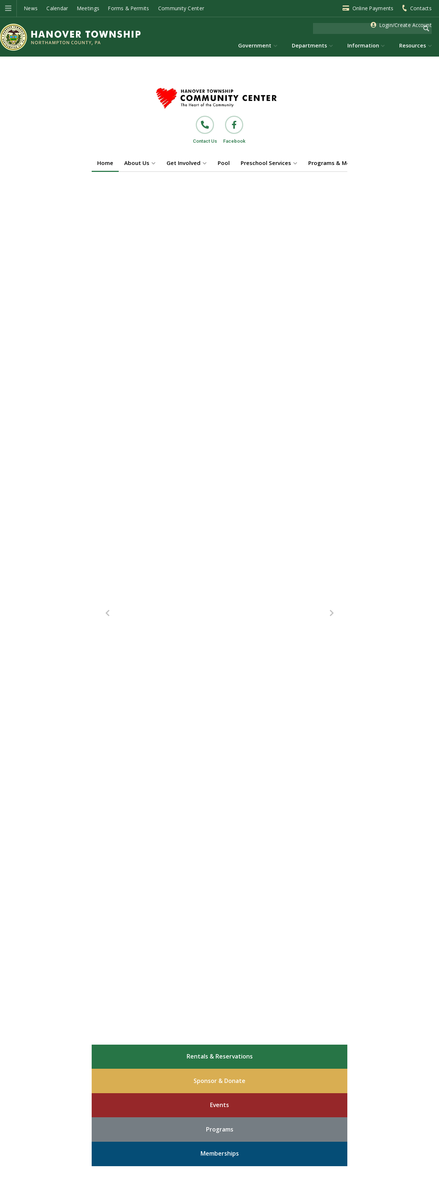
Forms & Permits (128, 8)
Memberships (220, 1153)
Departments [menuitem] (309, 45)
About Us (136, 162)
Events (219, 1105)
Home (105, 162)
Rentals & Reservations (220, 1056)
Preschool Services (266, 162)
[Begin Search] (426, 28)
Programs (219, 1129)
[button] (8, 8)
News (31, 8)
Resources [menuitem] (412, 45)
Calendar (57, 8)
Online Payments (373, 8)
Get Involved (184, 162)
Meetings (88, 8)
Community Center (181, 8)
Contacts (421, 8)
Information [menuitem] (363, 45)
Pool (224, 162)
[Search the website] (367, 28)
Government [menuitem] (254, 45)
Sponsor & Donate (219, 1081)
